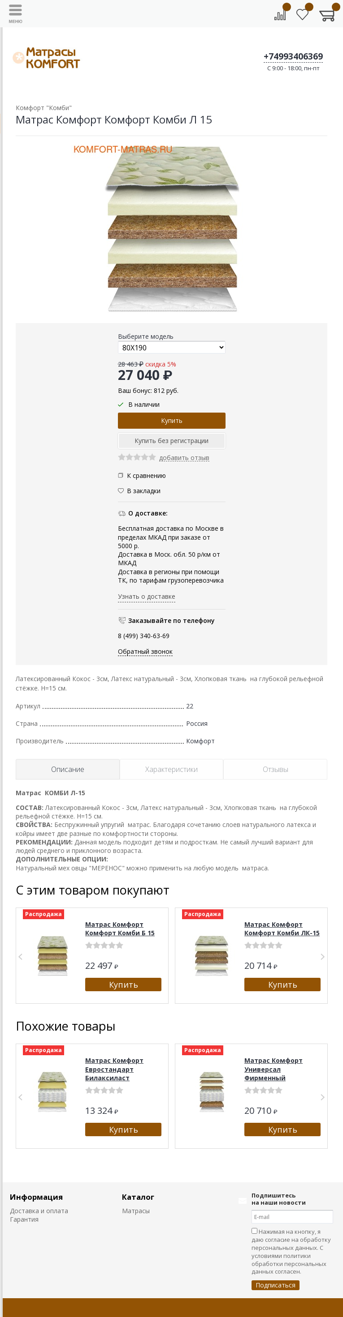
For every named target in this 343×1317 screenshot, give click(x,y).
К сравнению (142, 475)
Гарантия (24, 1219)
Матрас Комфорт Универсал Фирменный (273, 1069)
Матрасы (136, 1210)
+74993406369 (293, 56)
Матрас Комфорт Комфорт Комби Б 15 (120, 929)
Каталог (138, 1197)
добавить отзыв (184, 458)
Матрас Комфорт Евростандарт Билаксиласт (114, 1069)
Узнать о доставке (146, 596)
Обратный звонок (145, 651)
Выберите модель (146, 336)
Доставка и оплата (39, 1210)
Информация (36, 1197)
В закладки (144, 490)
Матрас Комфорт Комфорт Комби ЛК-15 (282, 929)
